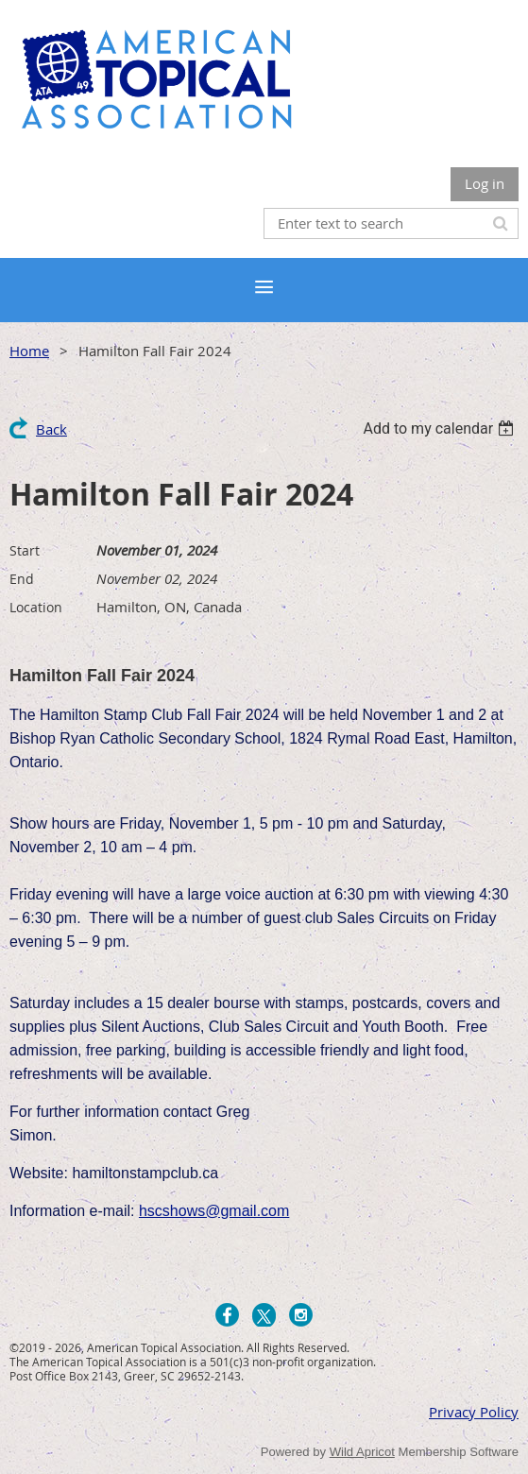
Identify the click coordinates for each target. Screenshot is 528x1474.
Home (29, 350)
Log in (484, 183)
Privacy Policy (474, 1411)
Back (51, 429)
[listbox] (441, 428)
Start (24, 550)
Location (35, 607)
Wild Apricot (362, 1452)
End (21, 579)
